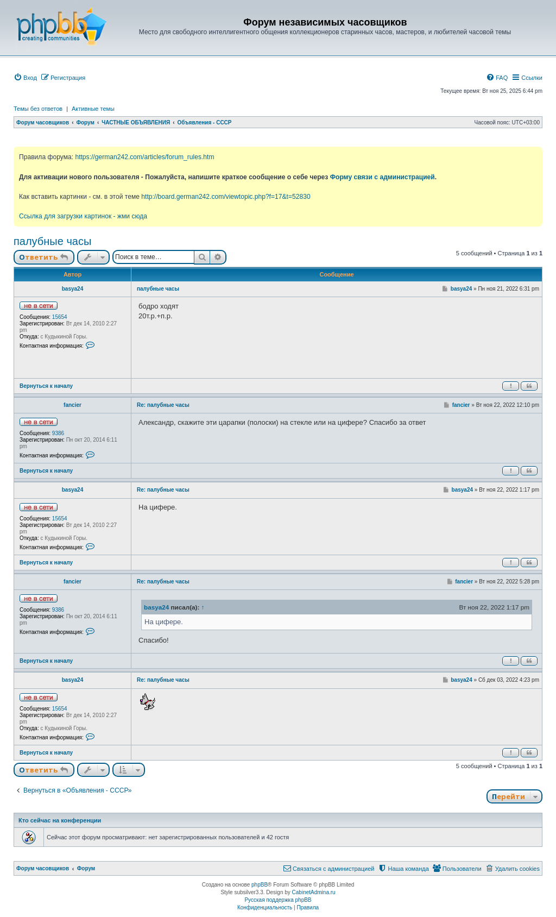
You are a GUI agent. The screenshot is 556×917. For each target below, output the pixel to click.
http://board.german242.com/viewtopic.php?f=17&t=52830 (225, 196)
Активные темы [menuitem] (93, 108)
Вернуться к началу (46, 386)
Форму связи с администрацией (382, 177)
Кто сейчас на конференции (59, 820)
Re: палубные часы (163, 405)
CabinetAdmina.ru (314, 892)
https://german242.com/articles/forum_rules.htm (144, 157)
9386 (58, 433)
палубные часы (52, 241)
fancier (72, 405)
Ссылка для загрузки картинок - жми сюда (83, 216)
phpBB (259, 885)
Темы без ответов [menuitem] (38, 108)
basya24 (72, 289)
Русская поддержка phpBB (277, 900)
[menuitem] (25, 77)
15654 (59, 317)
